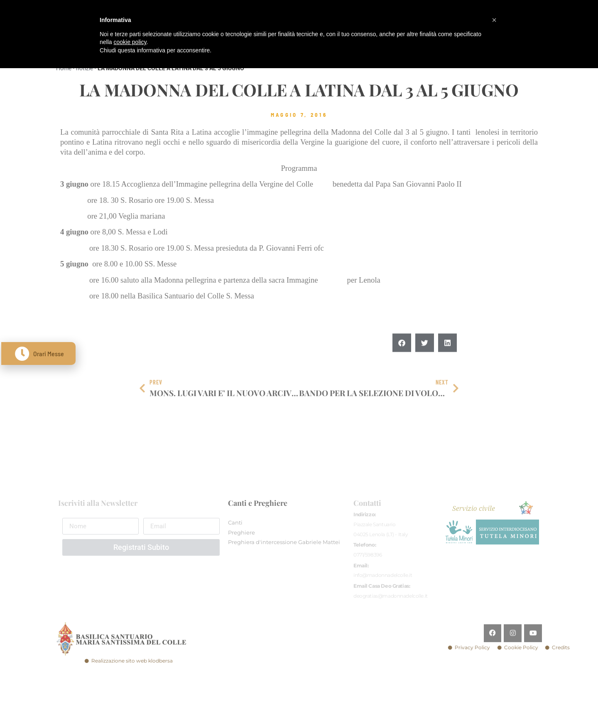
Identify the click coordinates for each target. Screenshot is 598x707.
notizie (84, 68)
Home (63, 68)
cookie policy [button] (129, 42)
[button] (401, 360)
